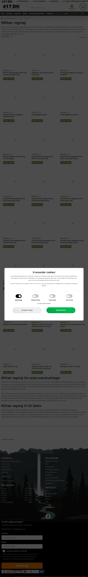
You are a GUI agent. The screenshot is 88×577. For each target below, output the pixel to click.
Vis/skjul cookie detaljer (44, 303)
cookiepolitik (37, 284)
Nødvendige (18, 300)
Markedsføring (35, 300)
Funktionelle (52, 300)
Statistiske (69, 300)
